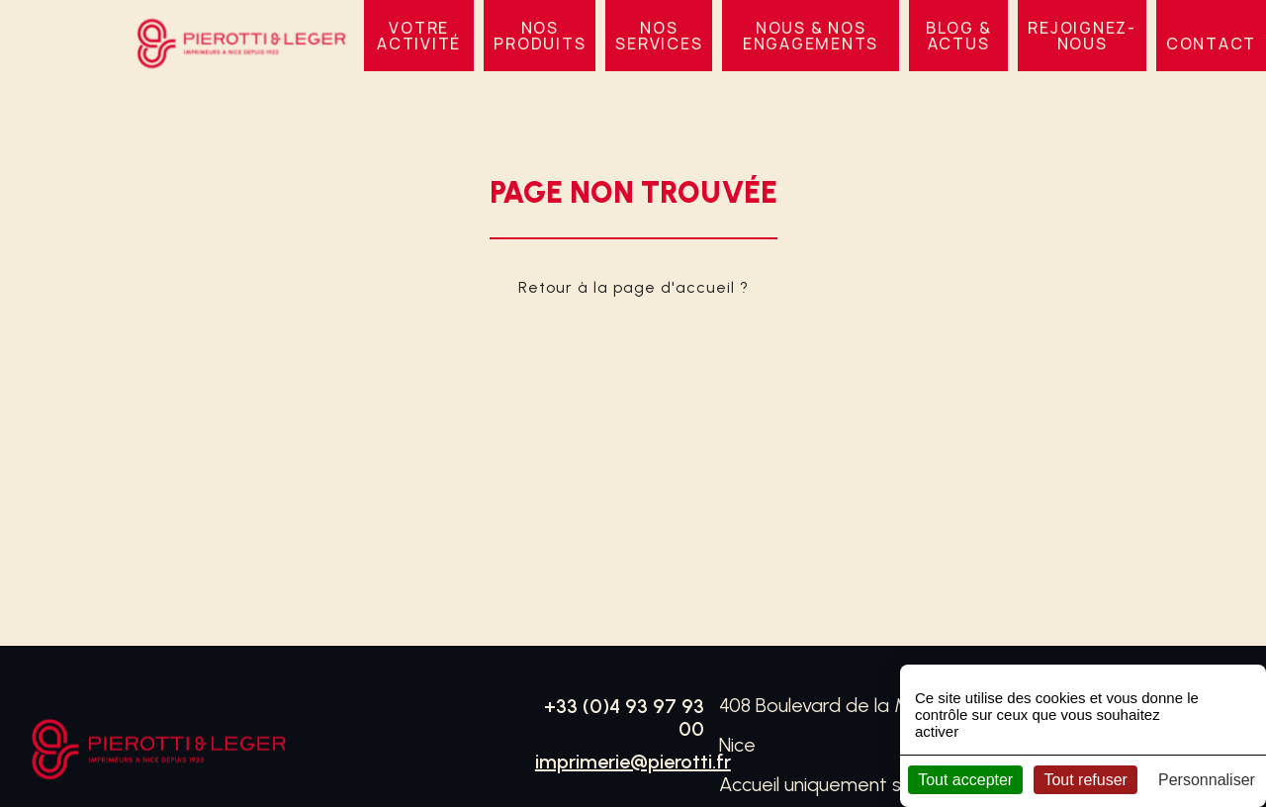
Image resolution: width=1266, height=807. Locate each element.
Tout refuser (1085, 779)
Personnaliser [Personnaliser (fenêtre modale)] (1206, 779)
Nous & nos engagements (810, 35)
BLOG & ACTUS (959, 35)
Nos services (658, 35)
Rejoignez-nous (1082, 35)
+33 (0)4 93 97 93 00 (624, 717)
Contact (1211, 43)
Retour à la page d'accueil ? (633, 287)
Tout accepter (965, 779)
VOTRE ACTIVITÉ (419, 35)
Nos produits (540, 35)
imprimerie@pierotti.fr (633, 761)
